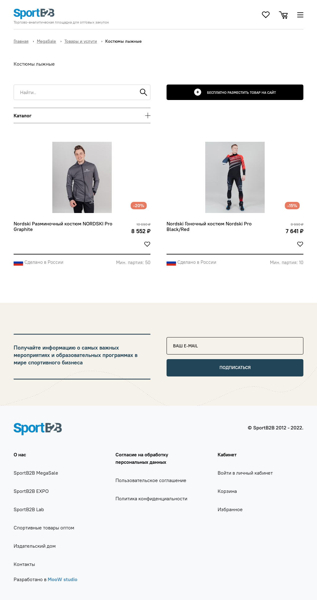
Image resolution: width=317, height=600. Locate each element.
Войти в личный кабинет (245, 473)
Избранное (230, 509)
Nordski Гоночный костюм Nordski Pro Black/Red (210, 226)
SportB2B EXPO (31, 491)
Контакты (24, 564)
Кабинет (227, 454)
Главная (21, 41)
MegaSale (46, 41)
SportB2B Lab (29, 509)
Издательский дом (35, 546)
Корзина (227, 491)
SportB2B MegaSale (36, 473)
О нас (20, 454)
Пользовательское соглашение (150, 480)
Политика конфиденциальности (151, 498)
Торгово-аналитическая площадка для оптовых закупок (61, 22)
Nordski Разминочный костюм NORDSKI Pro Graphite (64, 226)
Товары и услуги (80, 41)
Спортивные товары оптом (44, 527)
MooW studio (62, 579)
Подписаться (235, 367)
